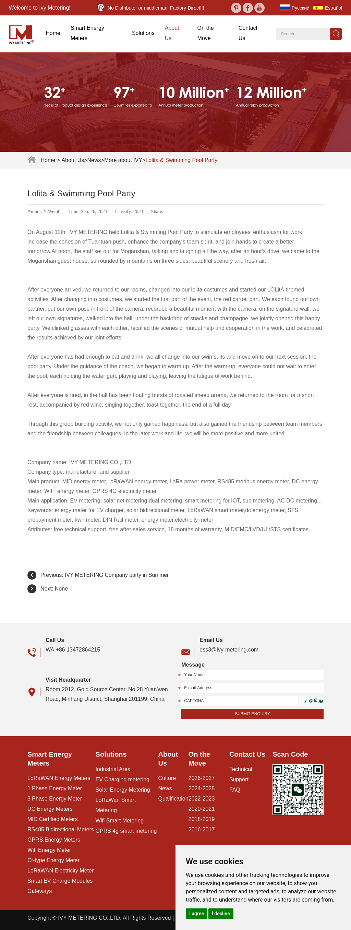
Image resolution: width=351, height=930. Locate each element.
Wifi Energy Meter (49, 850)
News (94, 160)
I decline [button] (221, 913)
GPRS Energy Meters (53, 840)
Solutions (143, 33)
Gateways (39, 891)
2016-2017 (202, 829)
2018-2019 (202, 819)
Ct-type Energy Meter (53, 860)
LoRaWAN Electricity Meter (60, 870)
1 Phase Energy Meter (54, 788)
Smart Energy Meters (87, 33)
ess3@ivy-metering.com (228, 650)
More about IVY (123, 160)
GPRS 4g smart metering (126, 831)
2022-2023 (202, 799)
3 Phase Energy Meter (54, 799)
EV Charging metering (122, 779)
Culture (167, 778)
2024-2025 (202, 788)
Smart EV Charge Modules (60, 881)
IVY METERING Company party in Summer (118, 575)
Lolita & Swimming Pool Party (181, 160)
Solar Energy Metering (123, 790)
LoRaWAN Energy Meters (58, 778)
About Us (172, 33)
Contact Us (248, 33)
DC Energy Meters (50, 809)
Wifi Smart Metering (120, 820)
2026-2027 (202, 778)
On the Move (205, 33)
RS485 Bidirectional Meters (60, 829)
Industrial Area (113, 769)
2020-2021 (202, 809)
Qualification (173, 799)
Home (53, 33)
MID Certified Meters (52, 819)
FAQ (234, 790)
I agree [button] (196, 913)
